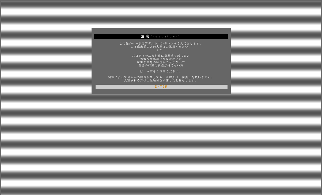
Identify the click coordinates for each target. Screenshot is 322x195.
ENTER (161, 86)
